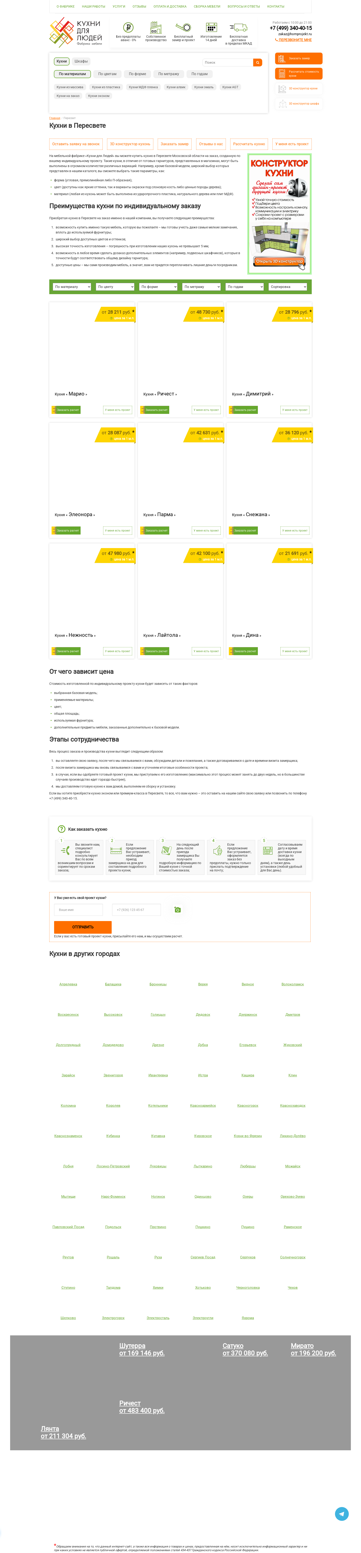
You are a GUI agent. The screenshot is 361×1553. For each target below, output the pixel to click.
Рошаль (113, 1257)
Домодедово (113, 1045)
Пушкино (202, 1227)
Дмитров (292, 1015)
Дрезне (158, 1045)
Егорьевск (247, 1045)
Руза (158, 1257)
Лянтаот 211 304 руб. (63, 1432)
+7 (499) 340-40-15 (291, 28)
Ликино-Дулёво (293, 1136)
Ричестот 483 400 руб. (142, 1406)
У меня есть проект (292, 144)
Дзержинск (248, 1015)
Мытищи (68, 1197)
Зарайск (68, 1075)
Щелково (68, 1318)
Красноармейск (203, 1106)
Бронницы (158, 984)
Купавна (158, 1136)
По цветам (107, 74)
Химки (158, 1288)
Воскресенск (68, 1015)
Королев (113, 1106)
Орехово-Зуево (293, 1197)
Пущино (247, 1227)
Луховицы (158, 1166)
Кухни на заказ (68, 96)
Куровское (203, 1136)
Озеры (248, 1197)
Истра (203, 1075)
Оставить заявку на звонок (76, 144)
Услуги (119, 6)
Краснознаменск (68, 1136)
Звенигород (113, 1075)
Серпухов (248, 1257)
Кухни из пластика (106, 87)
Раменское (293, 1227)
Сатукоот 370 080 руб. (245, 1349)
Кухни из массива (70, 87)
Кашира (248, 1075)
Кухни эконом (98, 96)
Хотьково (203, 1288)
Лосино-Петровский (113, 1166)
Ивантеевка (158, 1075)
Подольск (113, 1227)
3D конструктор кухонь (130, 144)
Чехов (293, 1288)
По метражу (168, 74)
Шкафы (81, 61)
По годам (200, 74)
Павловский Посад (68, 1227)
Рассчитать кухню (249, 144)
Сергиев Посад (203, 1257)
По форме (137, 74)
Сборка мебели (207, 6)
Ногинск (158, 1197)
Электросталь (158, 1318)
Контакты (275, 6)
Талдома (113, 1288)
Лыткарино (203, 1166)
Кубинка (113, 1136)
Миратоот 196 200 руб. (313, 1349)
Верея (203, 984)
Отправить (82, 927)
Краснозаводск (293, 1106)
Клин (292, 1075)
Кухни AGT (230, 87)
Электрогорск (113, 1318)
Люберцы (248, 1166)
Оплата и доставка (170, 6)
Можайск (292, 1166)
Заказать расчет (68, 410)
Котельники (158, 1106)
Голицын (158, 1015)
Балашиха (113, 984)
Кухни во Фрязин (248, 1136)
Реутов (68, 1257)
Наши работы (93, 6)
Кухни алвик (176, 87)
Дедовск (203, 1015)
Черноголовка (248, 1288)
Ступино (68, 1288)
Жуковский (292, 1045)
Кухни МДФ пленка (143, 87)
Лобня (68, 1166)
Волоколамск (293, 984)
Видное (248, 984)
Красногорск (247, 1106)
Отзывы (139, 6)
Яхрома (248, 1318)
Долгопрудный (68, 1045)
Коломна (68, 1106)
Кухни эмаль (204, 87)
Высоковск (113, 1015)
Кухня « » (71, 394)
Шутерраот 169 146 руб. (142, 1349)
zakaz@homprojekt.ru (295, 34)
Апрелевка (68, 984)
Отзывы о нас (211, 144)
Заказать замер (175, 144)
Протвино (158, 1227)
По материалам (72, 74)
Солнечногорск (293, 1257)
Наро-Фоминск (113, 1197)
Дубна (203, 1045)
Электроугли (203, 1318)
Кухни (62, 61)
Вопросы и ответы (244, 6)
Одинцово (203, 1197)
